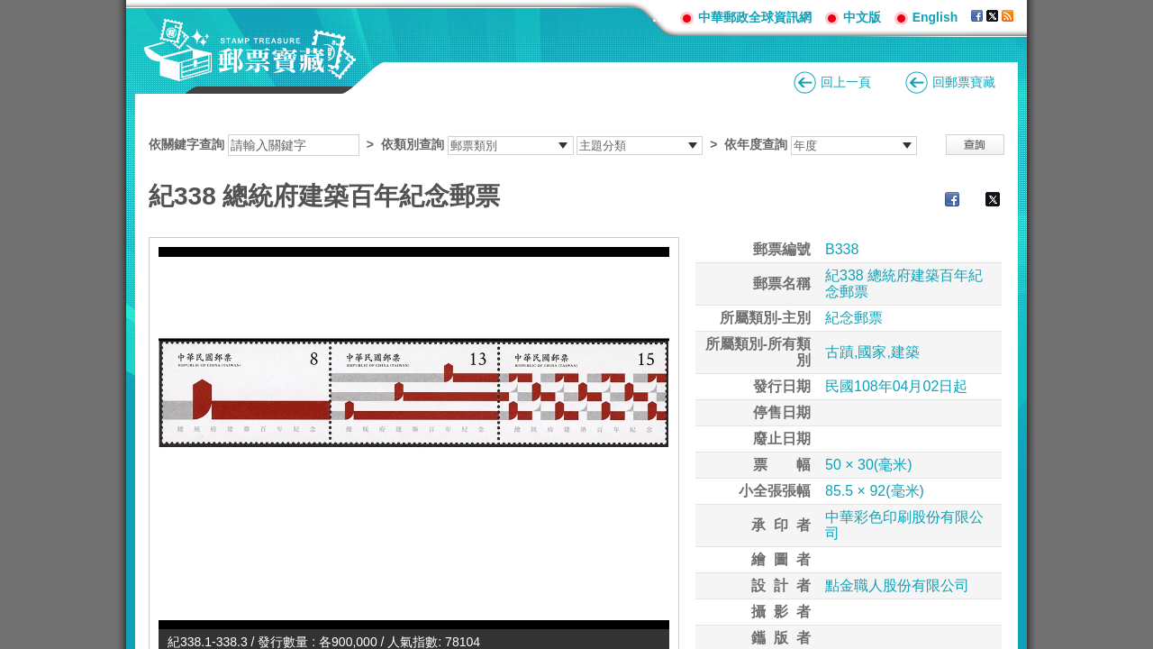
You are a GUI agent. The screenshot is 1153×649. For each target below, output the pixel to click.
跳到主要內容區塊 (9, 9)
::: (659, 16)
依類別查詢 (412, 144)
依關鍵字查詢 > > (533, 144)
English (935, 17)
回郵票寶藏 (963, 82)
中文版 (862, 17)
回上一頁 (846, 82)
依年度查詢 (755, 144)
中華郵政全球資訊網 (755, 17)
